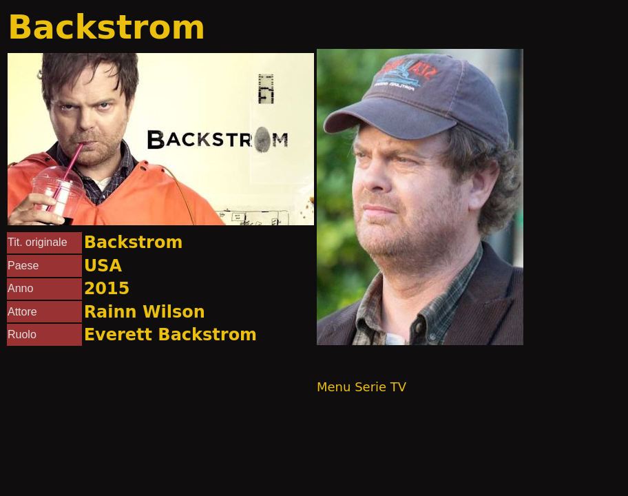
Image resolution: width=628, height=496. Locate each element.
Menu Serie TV (361, 387)
